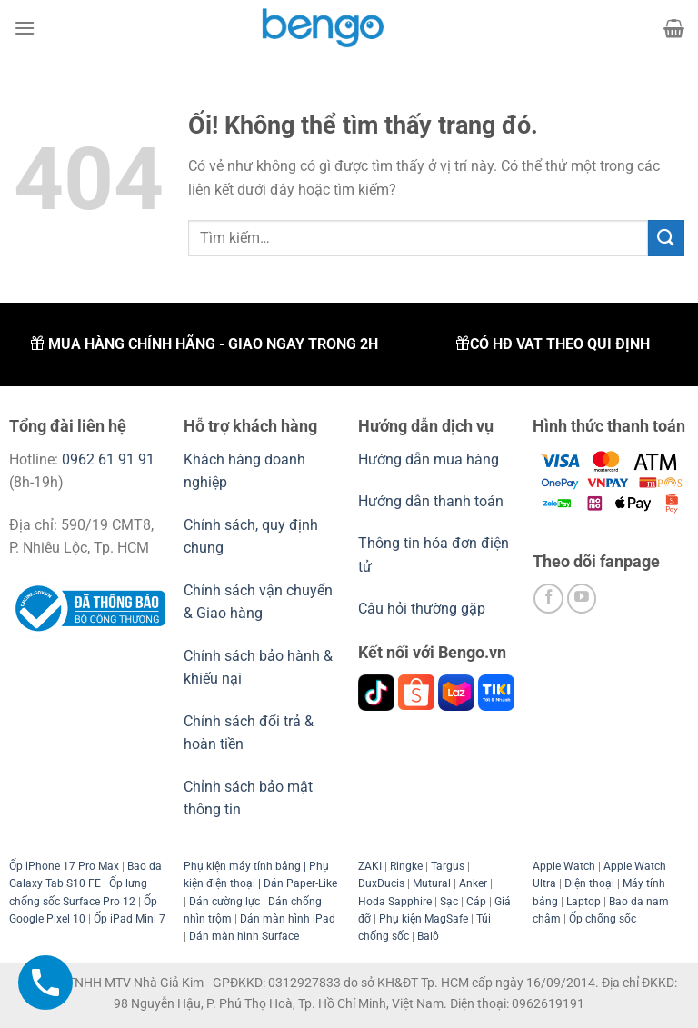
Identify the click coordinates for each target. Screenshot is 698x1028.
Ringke (406, 866)
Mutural (432, 883)
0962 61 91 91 (108, 459)
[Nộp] (666, 237)
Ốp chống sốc (602, 919)
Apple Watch (564, 866)
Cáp (476, 901)
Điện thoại (589, 883)
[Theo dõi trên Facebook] (548, 599)
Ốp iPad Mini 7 (129, 919)
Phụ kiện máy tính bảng (242, 866)
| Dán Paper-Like (296, 883)
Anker (473, 883)
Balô (428, 936)
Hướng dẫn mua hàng (430, 459)
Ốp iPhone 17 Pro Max (64, 866)
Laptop (583, 901)
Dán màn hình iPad (287, 919)
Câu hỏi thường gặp (421, 608)
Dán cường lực (224, 901)
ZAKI (370, 866)
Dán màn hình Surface (244, 936)
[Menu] (24, 27)
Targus (447, 866)
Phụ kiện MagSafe (423, 919)
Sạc (449, 901)
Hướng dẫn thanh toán (431, 501)
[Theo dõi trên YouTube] (582, 599)
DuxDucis (381, 883)
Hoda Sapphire (395, 901)
